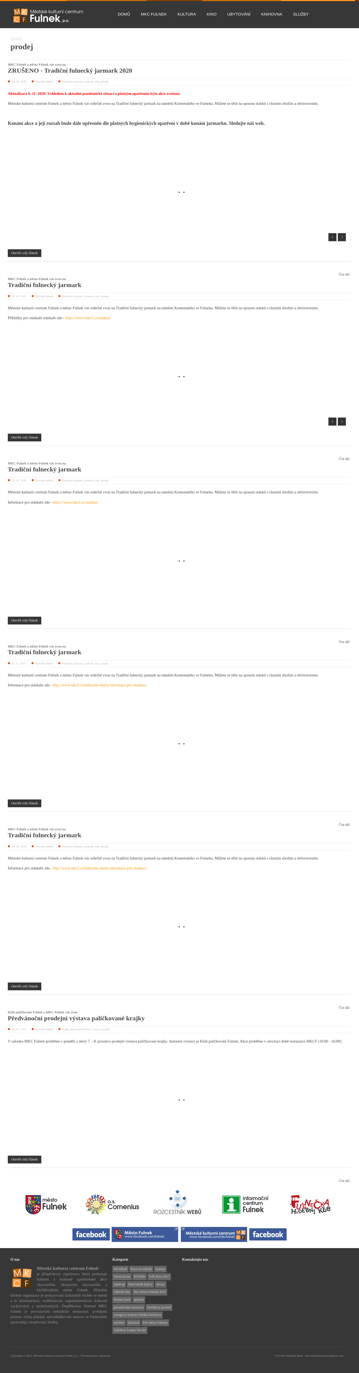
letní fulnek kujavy (140, 1284)
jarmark (88, 81)
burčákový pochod (159, 1307)
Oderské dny (122, 1292)
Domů (124, 14)
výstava (96, 1029)
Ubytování (238, 14)
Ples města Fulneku (155, 1322)
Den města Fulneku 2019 (150, 1292)
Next (342, 237)
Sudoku (160, 1269)
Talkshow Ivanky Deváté (130, 1330)
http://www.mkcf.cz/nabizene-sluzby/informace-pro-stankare (99, 685)
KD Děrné (120, 1269)
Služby (301, 14)
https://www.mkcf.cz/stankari (87, 318)
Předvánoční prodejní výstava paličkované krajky (76, 1018)
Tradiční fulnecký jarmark (44, 284)
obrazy (160, 1284)
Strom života (122, 1276)
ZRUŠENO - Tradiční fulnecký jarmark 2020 (70, 70)
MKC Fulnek (154, 14)
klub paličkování (81, 1029)
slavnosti (133, 1322)
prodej (104, 81)
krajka (65, 1029)
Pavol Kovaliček (141, 1269)
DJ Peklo (140, 1276)
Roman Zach (122, 1299)
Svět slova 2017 (159, 1276)
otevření (119, 1322)
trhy (97, 81)
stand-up (119, 1284)
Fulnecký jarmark (72, 81)
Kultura (187, 14)
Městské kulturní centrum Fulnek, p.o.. (57, 1355)
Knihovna (271, 14)
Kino (212, 14)
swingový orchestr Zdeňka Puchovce (137, 1315)
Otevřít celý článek (24, 253)
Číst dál (344, 274)
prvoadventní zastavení (129, 1307)
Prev (332, 237)
